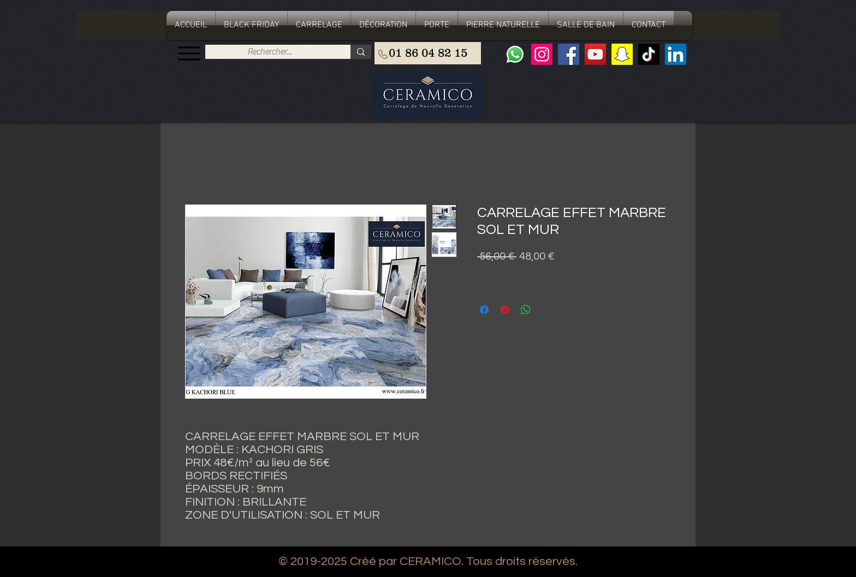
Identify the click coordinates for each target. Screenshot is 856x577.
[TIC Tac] (648, 54)
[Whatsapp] (515, 54)
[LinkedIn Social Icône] (675, 54)
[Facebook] (568, 54)
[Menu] (188, 53)
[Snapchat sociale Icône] (622, 54)
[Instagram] (541, 54)
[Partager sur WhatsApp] (525, 309)
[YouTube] (595, 54)
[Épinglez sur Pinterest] (505, 309)
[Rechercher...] (269, 51)
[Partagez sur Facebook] (484, 309)
